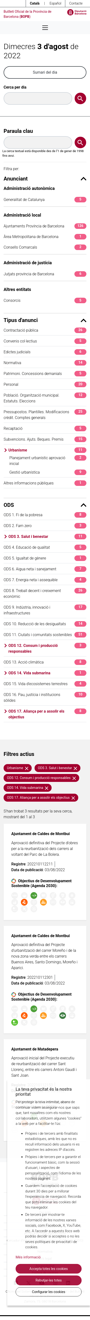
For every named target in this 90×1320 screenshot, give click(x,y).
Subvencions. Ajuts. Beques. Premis (45, 439)
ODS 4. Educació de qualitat (45, 547)
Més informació (28, 1257)
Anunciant (45, 179)
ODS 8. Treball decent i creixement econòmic (45, 593)
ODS (45, 505)
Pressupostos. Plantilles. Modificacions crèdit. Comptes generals (45, 414)
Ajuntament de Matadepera (34, 1049)
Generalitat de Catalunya (45, 199)
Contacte (76, 3)
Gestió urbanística (47, 472)
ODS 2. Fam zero (45, 525)
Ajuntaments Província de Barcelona (45, 226)
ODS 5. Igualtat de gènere (45, 558)
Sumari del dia (45, 72)
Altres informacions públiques (45, 483)
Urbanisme (47, 450)
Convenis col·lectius (45, 341)
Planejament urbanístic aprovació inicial (47, 460)
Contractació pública (45, 330)
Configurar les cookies (48, 1292)
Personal (45, 384)
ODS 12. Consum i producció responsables (47, 648)
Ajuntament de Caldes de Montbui (40, 833)
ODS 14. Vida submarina (47, 673)
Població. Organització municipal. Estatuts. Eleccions (45, 398)
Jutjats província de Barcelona (45, 274)
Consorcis (45, 300)
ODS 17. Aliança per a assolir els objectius (47, 713)
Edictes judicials (45, 352)
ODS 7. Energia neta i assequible (45, 580)
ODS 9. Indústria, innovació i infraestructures (45, 610)
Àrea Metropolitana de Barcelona (45, 236)
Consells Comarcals (45, 247)
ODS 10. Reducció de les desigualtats (45, 624)
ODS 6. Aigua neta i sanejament (45, 569)
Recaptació (45, 428)
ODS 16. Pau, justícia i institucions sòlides (45, 697)
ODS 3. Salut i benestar (47, 536)
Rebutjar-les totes (49, 1280)
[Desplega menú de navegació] (45, 27)
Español (55, 3)
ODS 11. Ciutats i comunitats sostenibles (45, 634)
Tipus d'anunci (45, 320)
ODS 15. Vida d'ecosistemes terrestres (45, 684)
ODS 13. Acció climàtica (45, 662)
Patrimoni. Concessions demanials (45, 373)
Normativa (45, 363)
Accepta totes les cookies (49, 1269)
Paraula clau (18, 131)
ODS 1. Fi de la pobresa (45, 515)
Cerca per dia (15, 87)
